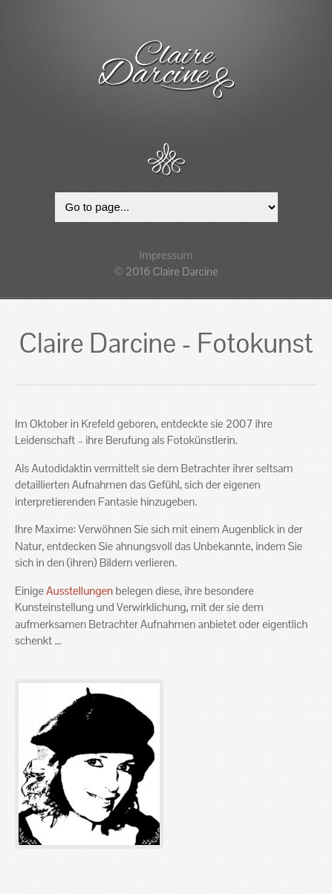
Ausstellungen (79, 591)
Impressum (166, 255)
